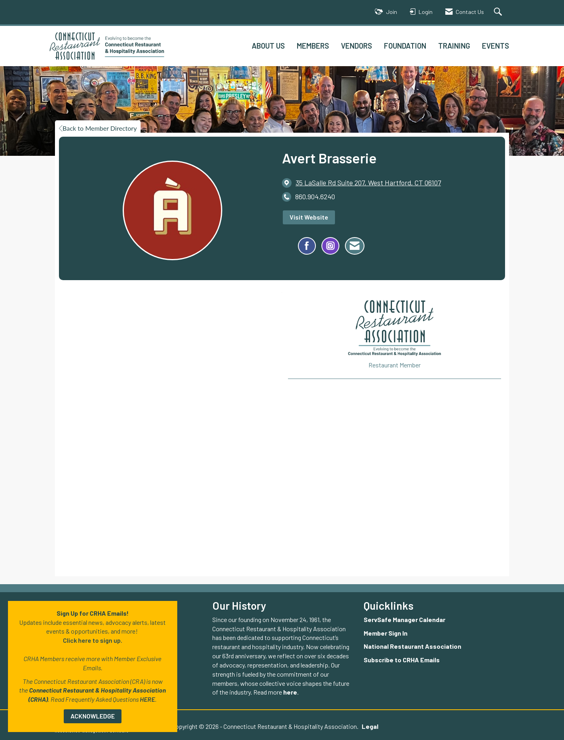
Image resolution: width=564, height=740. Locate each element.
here (290, 692)
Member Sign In (385, 633)
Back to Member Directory (98, 128)
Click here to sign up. (92, 640)
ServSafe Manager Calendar (404, 619)
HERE (147, 699)
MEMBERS (313, 45)
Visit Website (309, 217)
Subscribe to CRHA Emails (402, 659)
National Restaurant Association (412, 646)
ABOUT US (268, 45)
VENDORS (356, 45)
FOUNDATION (405, 45)
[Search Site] (499, 12)
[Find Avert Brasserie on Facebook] (307, 246)
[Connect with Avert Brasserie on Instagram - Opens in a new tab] (330, 246)
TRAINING (454, 45)
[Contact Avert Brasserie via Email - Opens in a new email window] (354, 246)
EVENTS (495, 45)
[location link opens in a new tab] (368, 183)
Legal (370, 726)
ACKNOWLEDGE (92, 716)
